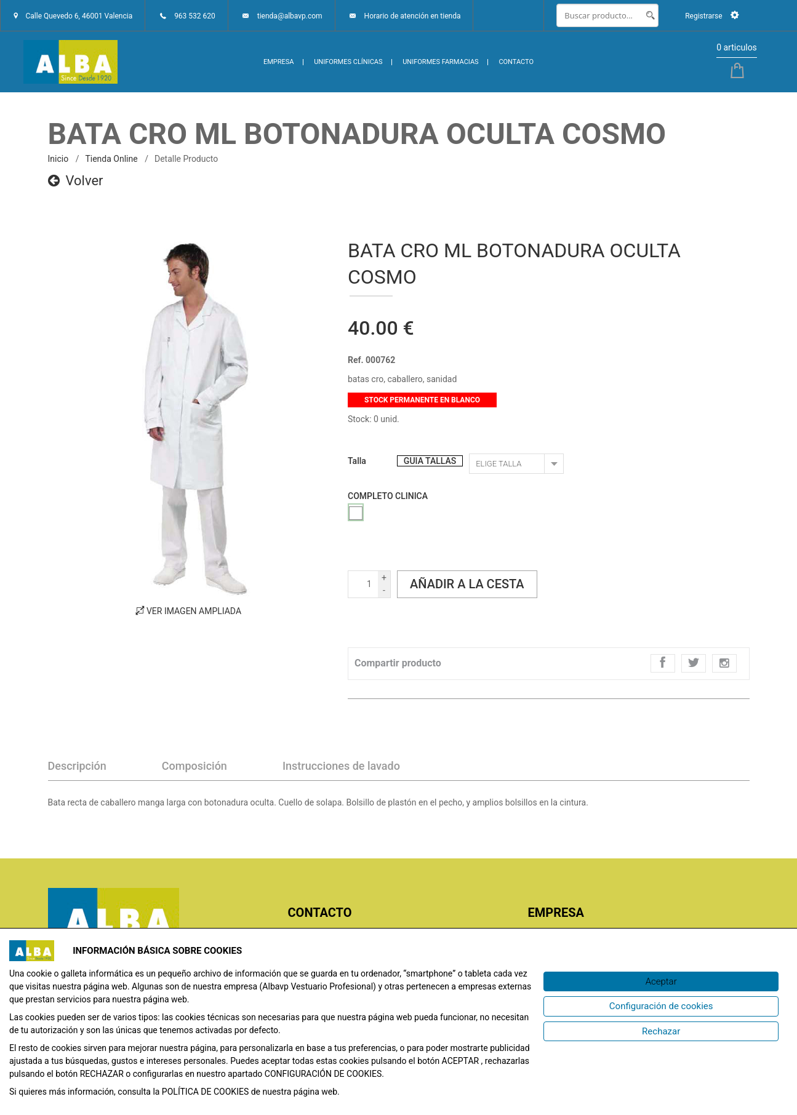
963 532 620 (194, 16)
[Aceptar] (661, 982)
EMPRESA (278, 62)
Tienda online (111, 159)
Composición (194, 765)
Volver (75, 180)
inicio (58, 159)
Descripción (77, 765)
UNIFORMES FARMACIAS (440, 62)
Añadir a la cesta (467, 584)
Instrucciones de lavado (341, 765)
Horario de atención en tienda (412, 16)
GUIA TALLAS (430, 461)
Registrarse (712, 16)
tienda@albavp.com (289, 16)
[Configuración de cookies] (661, 1006)
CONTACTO (516, 62)
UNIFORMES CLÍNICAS (348, 62)
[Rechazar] (661, 1031)
